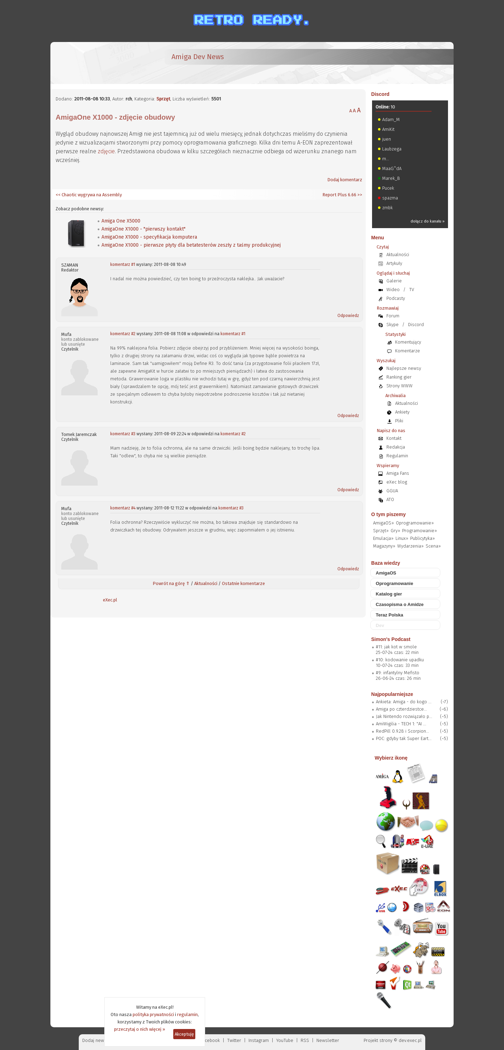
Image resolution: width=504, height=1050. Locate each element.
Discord (380, 94)
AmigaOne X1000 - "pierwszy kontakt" (144, 229)
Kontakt (393, 438)
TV (411, 289)
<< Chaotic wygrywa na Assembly (89, 194)
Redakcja (395, 447)
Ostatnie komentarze (243, 583)
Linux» (402, 538)
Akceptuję (184, 1034)
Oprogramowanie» (415, 523)
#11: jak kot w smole (396, 646)
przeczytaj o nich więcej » (139, 1029)
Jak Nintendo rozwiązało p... (404, 716)
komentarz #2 (122, 333)
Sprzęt (163, 98)
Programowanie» (419, 530)
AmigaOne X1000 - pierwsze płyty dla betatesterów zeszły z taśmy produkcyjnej (191, 245)
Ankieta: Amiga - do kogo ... (404, 701)
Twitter (234, 1040)
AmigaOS (386, 573)
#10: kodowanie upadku (400, 659)
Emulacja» (383, 538)
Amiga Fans (397, 473)
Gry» (395, 530)
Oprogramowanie (394, 583)
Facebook (210, 1040)
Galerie (394, 280)
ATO (390, 499)
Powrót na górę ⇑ (171, 583)
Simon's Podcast (391, 639)
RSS (305, 1040)
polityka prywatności (153, 1014)
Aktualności (205, 583)
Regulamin (397, 455)
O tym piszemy (388, 514)
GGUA (392, 490)
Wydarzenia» (410, 546)
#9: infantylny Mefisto (397, 672)
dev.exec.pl (410, 1040)
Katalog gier (389, 594)
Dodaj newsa (95, 1040)
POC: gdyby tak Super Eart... (404, 738)
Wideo (393, 289)
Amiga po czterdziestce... (401, 709)
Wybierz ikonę (391, 758)
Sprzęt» (380, 530)
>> (359, 194)
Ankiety (402, 412)
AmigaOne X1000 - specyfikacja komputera (149, 237)
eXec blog (396, 482)
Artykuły (394, 263)
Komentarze (407, 350)
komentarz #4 (122, 508)
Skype (392, 324)
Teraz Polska (390, 615)
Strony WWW (399, 385)
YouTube (284, 1040)
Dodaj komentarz (344, 179)
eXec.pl (110, 599)
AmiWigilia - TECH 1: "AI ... (401, 723)
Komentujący (408, 342)
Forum (392, 315)
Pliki (399, 420)
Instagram (258, 1040)
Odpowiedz (348, 315)
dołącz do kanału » (427, 221)
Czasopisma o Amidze (400, 604)
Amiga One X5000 (121, 221)
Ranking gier (399, 377)
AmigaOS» (383, 523)
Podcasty (395, 298)
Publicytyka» (422, 538)
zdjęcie (106, 151)
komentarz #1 (122, 264)
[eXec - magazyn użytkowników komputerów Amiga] (92, 62)
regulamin (187, 1014)
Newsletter (327, 1040)
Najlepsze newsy (403, 368)
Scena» (433, 546)
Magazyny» (384, 546)
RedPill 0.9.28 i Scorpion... (402, 731)
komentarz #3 (122, 433)
